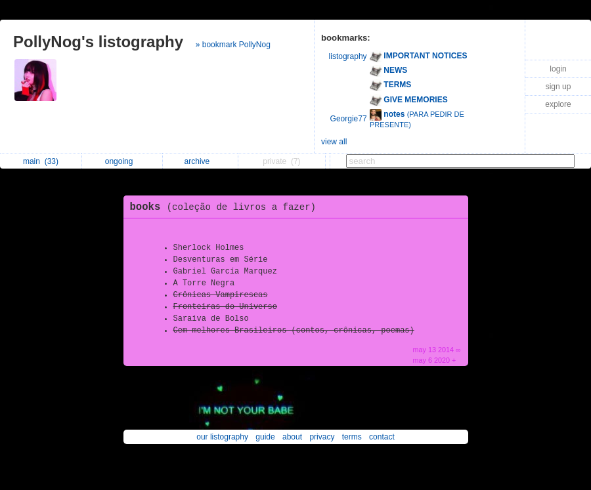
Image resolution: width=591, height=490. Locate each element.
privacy (321, 436)
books (226, 207)
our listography (222, 436)
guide (264, 436)
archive (201, 161)
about (292, 436)
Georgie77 (348, 118)
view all (334, 141)
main (40, 161)
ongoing (122, 161)
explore (558, 104)
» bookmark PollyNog (233, 44)
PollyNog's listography (98, 42)
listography (348, 56)
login (558, 68)
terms (352, 436)
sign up (558, 86)
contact (382, 436)
